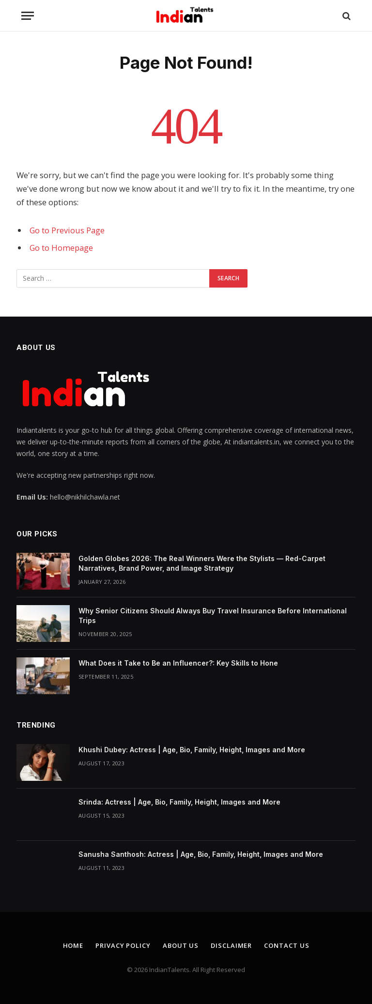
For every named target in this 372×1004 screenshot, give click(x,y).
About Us (181, 945)
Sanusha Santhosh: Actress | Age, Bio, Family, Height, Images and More (200, 854)
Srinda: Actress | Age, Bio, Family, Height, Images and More (179, 802)
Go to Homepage (61, 247)
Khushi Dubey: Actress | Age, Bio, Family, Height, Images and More (191, 749)
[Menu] (27, 16)
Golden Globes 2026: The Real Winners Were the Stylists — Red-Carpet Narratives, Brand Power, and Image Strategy (202, 563)
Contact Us (286, 945)
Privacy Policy (123, 945)
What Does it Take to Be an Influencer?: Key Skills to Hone (178, 663)
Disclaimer (231, 945)
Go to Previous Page (67, 230)
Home (73, 945)
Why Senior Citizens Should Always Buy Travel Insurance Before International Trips (212, 615)
